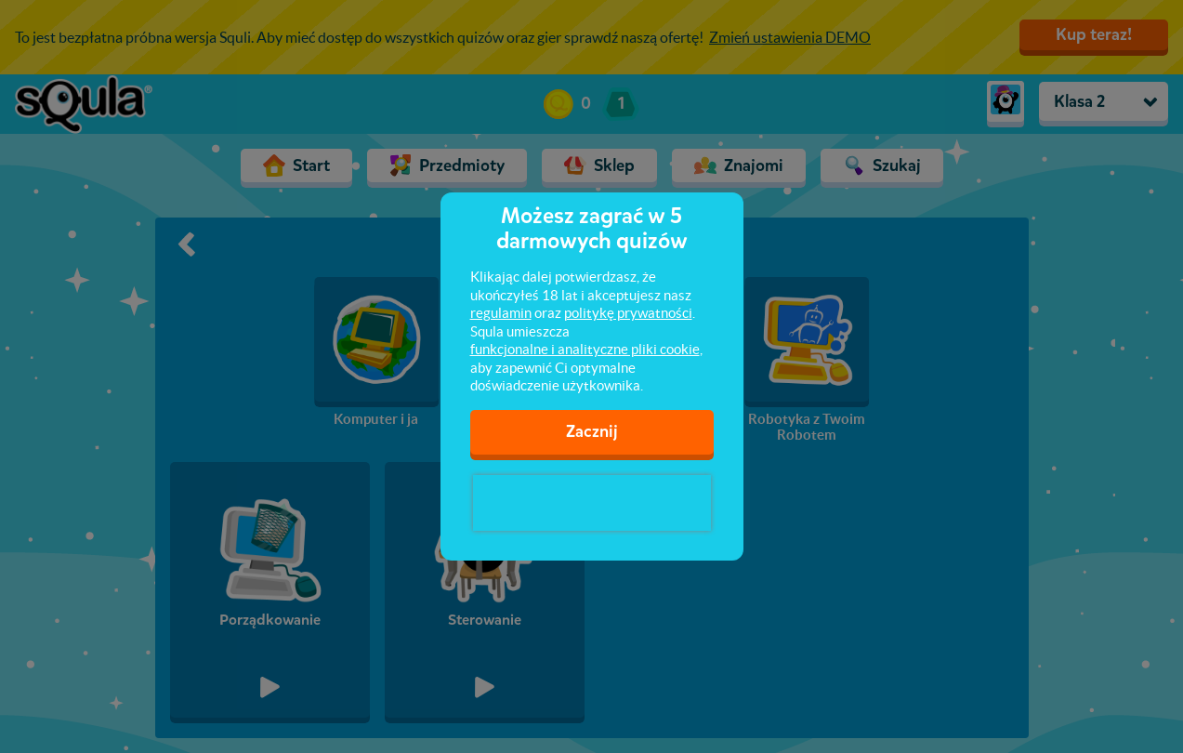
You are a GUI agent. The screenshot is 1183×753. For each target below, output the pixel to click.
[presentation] (592, 503)
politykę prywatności (628, 313)
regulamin (501, 313)
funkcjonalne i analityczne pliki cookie (585, 349)
